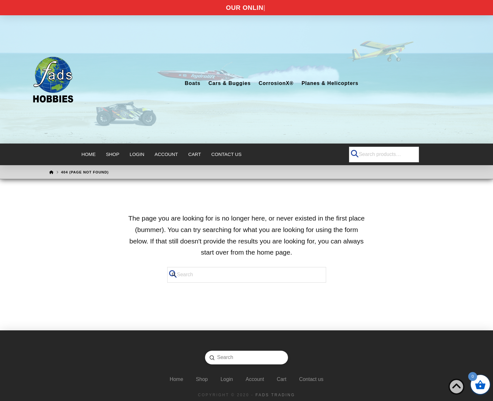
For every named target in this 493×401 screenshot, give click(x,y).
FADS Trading (275, 395)
